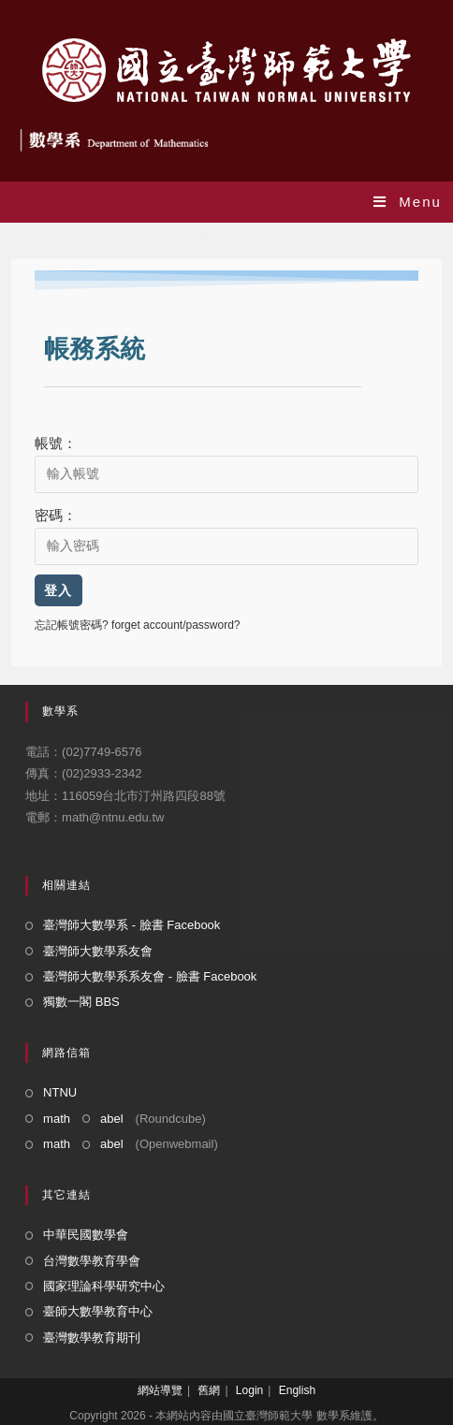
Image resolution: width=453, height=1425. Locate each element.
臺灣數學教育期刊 (91, 1337)
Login (249, 1390)
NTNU (60, 1092)
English (297, 1390)
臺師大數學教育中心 (98, 1311)
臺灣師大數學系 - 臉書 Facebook (131, 925)
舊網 (208, 1390)
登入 (58, 590)
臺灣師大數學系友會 (98, 951)
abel (112, 1119)
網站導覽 (160, 1390)
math (56, 1119)
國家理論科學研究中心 (104, 1286)
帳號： (56, 443)
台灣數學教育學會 (91, 1261)
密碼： (56, 515)
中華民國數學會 (85, 1235)
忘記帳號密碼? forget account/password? (137, 625)
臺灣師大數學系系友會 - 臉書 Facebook (149, 976)
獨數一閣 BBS (81, 1002)
